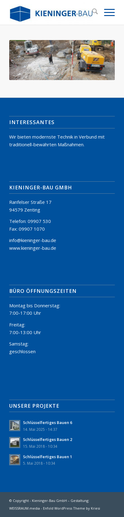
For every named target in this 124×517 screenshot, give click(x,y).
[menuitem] (92, 12)
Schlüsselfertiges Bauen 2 (47, 439)
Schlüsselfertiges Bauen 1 (47, 456)
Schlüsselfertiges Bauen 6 (47, 422)
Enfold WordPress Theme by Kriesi (71, 508)
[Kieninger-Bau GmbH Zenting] (51, 12)
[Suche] (92, 12)
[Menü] (106, 12)
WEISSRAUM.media (24, 508)
